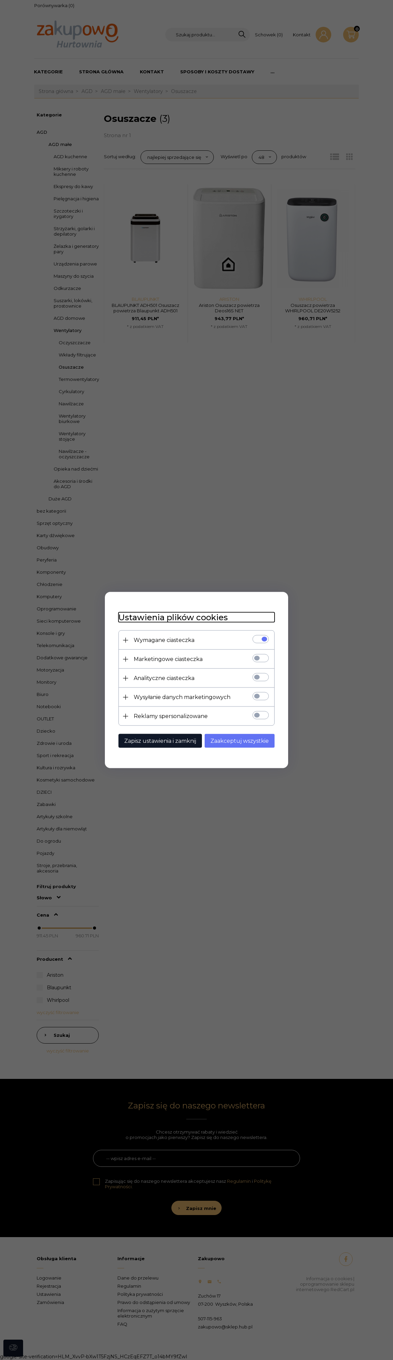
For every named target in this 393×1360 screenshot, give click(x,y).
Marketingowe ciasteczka (168, 659)
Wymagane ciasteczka (164, 640)
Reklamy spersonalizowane (171, 716)
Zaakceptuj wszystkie (239, 741)
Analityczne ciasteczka (164, 678)
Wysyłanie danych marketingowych (182, 697)
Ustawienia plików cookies (173, 617)
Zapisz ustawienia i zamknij (160, 741)
